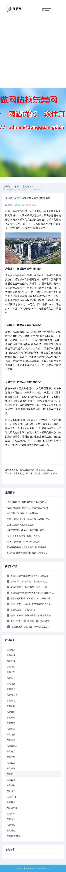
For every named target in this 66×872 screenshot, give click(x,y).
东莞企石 (11, 728)
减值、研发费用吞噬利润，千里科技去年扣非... (28, 507)
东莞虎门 (11, 672)
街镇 (17, 186)
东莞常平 (11, 813)
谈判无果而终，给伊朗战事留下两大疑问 (25, 530)
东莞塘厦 (11, 683)
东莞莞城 (11, 660)
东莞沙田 (11, 819)
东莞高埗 (11, 751)
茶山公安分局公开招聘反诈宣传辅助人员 (27, 575)
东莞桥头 (11, 824)
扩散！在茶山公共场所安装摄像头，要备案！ (34, 469)
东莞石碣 (11, 762)
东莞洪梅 (11, 785)
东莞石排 (11, 779)
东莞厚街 (11, 700)
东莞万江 (11, 666)
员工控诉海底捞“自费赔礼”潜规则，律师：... (27, 552)
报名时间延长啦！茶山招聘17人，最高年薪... (29, 598)
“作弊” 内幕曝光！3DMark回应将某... (24, 541)
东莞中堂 (11, 757)
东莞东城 (11, 655)
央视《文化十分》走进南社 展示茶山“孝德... (29, 621)
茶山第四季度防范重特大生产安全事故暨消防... (30, 592)
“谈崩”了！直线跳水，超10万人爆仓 (23, 535)
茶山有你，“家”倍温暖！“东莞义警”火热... (27, 581)
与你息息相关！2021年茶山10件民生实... (27, 587)
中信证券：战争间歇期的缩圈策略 (22, 513)
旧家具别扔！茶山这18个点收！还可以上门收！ (36, 473)
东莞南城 (11, 649)
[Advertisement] (33, 53)
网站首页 (7, 186)
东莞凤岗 (11, 689)
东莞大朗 (11, 711)
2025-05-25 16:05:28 (27, 205)
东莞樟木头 (12, 796)
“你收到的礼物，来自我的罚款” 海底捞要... (26, 502)
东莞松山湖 (12, 694)
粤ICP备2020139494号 (40, 868)
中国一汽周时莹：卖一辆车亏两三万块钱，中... (28, 518)
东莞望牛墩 (12, 808)
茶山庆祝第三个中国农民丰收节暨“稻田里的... (29, 615)
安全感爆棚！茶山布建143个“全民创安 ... (28, 626)
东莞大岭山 (12, 745)
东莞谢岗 (11, 830)
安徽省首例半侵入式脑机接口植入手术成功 (26, 547)
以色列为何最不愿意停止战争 (20, 524)
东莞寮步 (11, 706)
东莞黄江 (11, 723)
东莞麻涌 (11, 717)
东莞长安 (11, 677)
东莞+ (10, 205)
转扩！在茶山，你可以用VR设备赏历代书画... (29, 604)
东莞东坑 (11, 768)
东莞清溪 (11, 734)
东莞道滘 (11, 740)
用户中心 (46, 10)
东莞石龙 (11, 802)
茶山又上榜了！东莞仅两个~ (22, 609)
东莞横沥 (11, 791)
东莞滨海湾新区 (14, 836)
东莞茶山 (27, 186)
